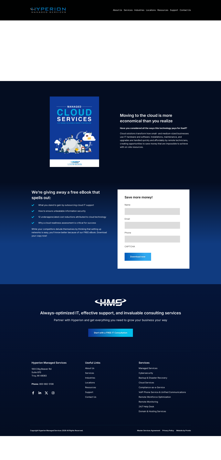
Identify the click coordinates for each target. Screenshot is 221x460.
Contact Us (185, 10)
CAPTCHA (130, 246)
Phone (128, 232)
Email (127, 219)
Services (128, 10)
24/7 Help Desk (146, 406)
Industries (139, 10)
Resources (162, 10)
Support (174, 10)
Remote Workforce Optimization (155, 397)
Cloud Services (146, 382)
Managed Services (148, 368)
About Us (117, 10)
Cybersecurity (146, 373)
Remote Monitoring (148, 401)
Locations (151, 10)
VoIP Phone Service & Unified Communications (162, 392)
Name (127, 204)
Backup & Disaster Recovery (153, 377)
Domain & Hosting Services (152, 411)
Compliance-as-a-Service (152, 387)
